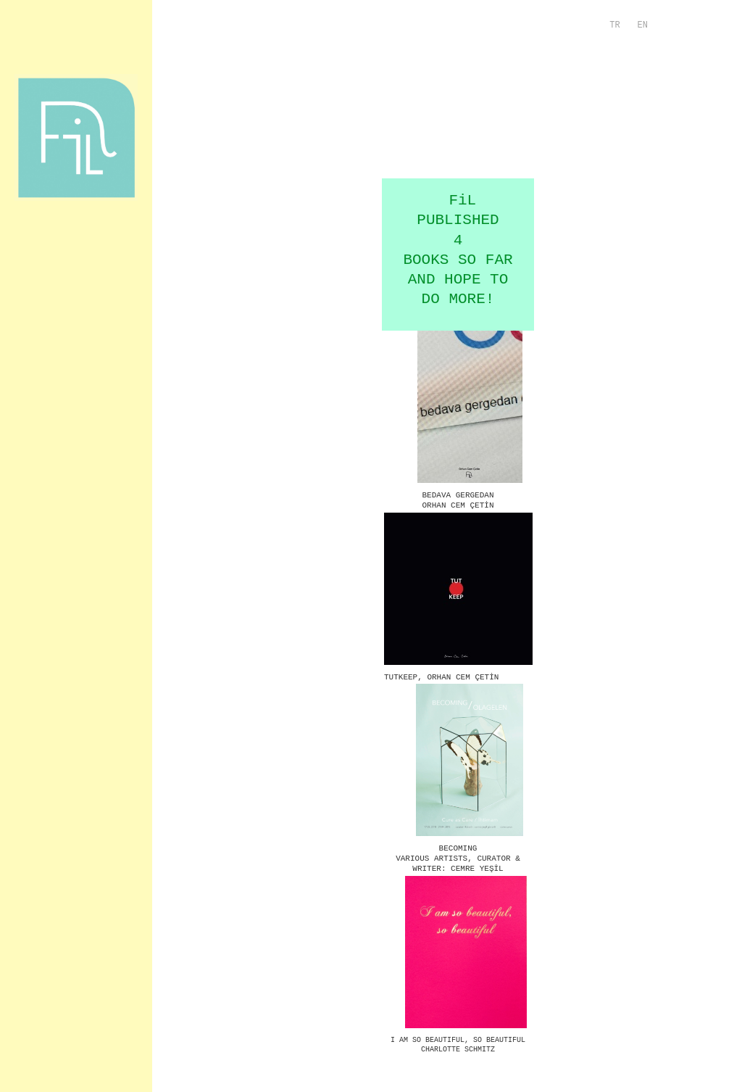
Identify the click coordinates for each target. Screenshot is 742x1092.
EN (643, 25)
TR (614, 25)
